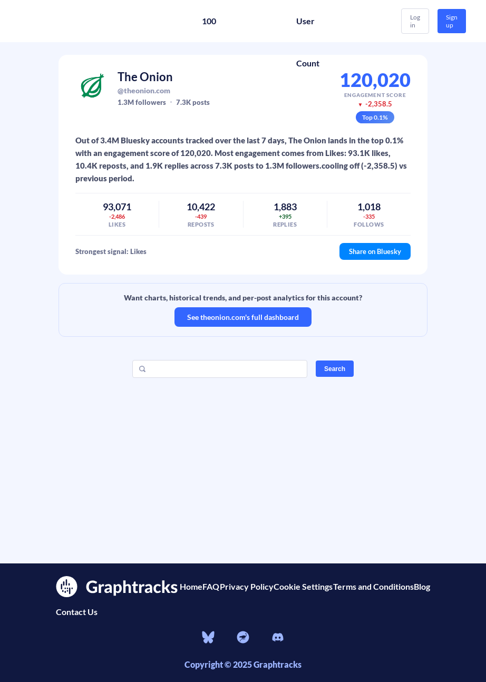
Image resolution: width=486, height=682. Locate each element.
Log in (415, 21)
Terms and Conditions (373, 586)
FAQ (210, 586)
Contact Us (77, 612)
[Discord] (277, 639)
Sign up (452, 21)
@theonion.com (144, 90)
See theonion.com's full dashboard (243, 317)
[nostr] (243, 639)
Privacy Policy (247, 586)
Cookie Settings (303, 586)
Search (334, 369)
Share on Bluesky (375, 251)
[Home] (84, 21)
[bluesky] (208, 639)
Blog (422, 586)
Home (191, 586)
